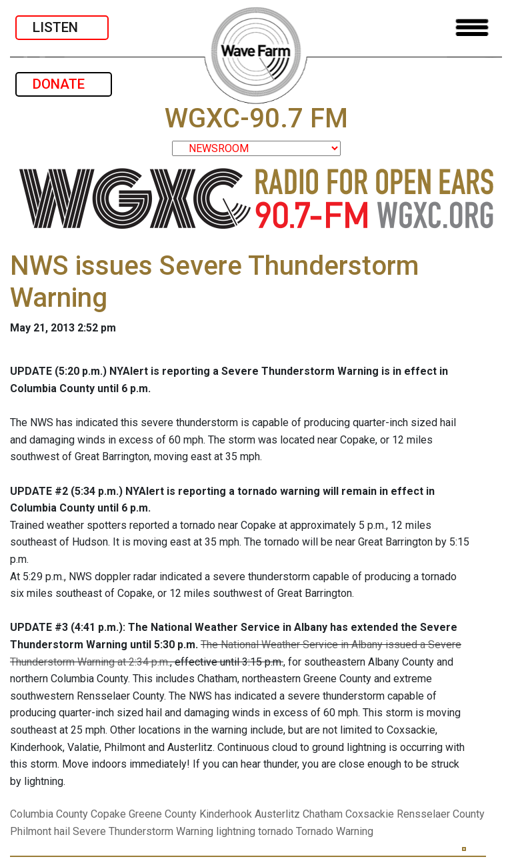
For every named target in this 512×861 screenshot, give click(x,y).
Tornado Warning (334, 831)
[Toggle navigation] (472, 27)
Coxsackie (369, 814)
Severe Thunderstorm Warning (143, 831)
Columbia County (49, 814)
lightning (235, 831)
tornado (275, 831)
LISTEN (62, 27)
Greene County (163, 814)
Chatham (323, 814)
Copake (108, 814)
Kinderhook (225, 814)
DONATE (64, 84)
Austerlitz (277, 814)
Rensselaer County (441, 814)
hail (62, 831)
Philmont (30, 831)
